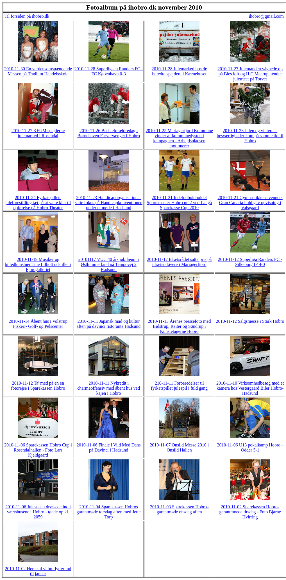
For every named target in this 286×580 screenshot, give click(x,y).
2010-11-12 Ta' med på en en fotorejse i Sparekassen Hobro (38, 386)
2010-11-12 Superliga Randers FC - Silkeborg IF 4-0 (250, 262)
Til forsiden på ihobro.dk (26, 16)
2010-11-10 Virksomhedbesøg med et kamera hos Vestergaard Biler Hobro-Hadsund (250, 388)
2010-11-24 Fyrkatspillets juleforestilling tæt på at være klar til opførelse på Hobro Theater (38, 202)
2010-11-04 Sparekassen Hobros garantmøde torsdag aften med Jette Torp (108, 511)
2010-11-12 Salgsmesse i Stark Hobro (250, 321)
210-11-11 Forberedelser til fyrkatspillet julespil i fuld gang (179, 386)
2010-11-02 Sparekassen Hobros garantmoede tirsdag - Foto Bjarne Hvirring (250, 511)
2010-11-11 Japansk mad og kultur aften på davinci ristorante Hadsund (108, 324)
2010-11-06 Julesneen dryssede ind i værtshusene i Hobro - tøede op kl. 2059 (38, 511)
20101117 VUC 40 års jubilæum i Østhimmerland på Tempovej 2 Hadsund (108, 264)
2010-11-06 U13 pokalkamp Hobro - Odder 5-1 (250, 447)
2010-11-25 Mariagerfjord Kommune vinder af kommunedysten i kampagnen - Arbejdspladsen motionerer (179, 138)
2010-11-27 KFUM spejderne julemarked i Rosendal (38, 133)
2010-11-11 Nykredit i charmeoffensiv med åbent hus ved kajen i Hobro (108, 388)
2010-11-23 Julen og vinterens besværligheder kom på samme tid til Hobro (250, 135)
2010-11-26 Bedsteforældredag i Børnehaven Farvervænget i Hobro (108, 133)
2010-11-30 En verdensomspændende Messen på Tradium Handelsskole (38, 71)
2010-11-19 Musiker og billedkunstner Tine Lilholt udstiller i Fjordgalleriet (38, 264)
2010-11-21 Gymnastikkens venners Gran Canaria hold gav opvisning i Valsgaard (249, 202)
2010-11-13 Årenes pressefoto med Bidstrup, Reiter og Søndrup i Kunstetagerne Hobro (179, 326)
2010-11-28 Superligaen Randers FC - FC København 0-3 (108, 71)
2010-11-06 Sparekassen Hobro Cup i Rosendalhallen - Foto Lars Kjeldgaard (38, 450)
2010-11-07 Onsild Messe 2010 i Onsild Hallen (179, 447)
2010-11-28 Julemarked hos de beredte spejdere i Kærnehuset (179, 71)
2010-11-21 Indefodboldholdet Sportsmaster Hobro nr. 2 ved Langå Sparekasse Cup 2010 (179, 202)
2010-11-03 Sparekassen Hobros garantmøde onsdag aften (179, 509)
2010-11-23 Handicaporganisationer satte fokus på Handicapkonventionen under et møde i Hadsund (108, 202)
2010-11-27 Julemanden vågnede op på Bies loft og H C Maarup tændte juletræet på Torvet (250, 73)
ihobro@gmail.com (266, 16)
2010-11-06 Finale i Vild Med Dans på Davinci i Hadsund (109, 447)
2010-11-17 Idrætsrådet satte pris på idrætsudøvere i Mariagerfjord (179, 262)
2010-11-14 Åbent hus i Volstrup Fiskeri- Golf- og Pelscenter (38, 324)
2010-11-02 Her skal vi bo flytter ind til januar (38, 571)
